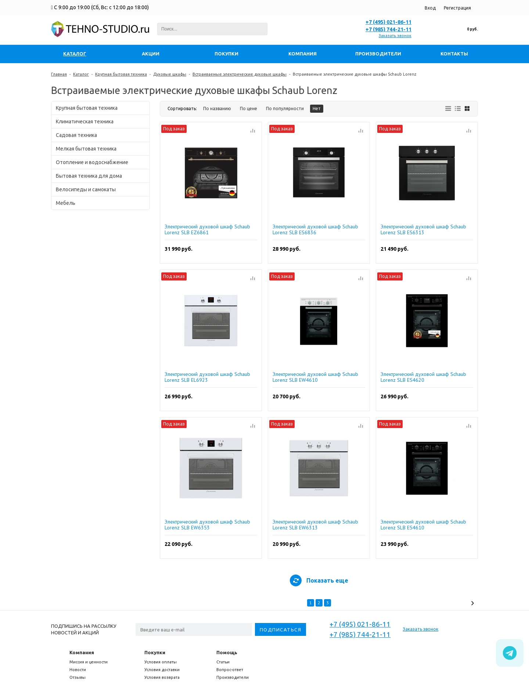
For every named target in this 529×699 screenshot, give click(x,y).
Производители (232, 677)
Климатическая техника (85, 121)
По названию (217, 108)
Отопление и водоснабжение (92, 162)
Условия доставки (162, 669)
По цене (248, 108)
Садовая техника (76, 135)
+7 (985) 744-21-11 (388, 29)
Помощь (226, 652)
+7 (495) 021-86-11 (388, 22)
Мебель (65, 203)
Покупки (154, 652)
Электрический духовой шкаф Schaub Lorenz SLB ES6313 (423, 229)
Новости (77, 669)
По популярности (285, 108)
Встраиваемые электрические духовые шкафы (239, 74)
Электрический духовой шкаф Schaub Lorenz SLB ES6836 (315, 229)
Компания (81, 652)
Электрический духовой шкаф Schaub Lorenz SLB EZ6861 (207, 229)
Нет (317, 108)
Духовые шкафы (169, 74)
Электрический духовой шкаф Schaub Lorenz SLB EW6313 (315, 524)
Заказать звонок (395, 35)
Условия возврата (162, 677)
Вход (430, 8)
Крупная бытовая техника (121, 74)
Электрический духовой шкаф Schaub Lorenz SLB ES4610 (423, 524)
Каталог (81, 74)
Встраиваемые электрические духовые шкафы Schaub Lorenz (354, 74)
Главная (59, 74)
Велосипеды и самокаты (86, 189)
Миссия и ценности (88, 662)
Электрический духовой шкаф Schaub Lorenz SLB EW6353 (207, 524)
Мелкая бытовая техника (86, 149)
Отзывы (77, 677)
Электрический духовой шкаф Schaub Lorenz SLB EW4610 (315, 377)
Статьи (223, 662)
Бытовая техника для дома (89, 176)
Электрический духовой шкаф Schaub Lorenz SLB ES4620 (423, 377)
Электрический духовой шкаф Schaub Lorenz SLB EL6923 (207, 377)
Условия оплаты (160, 662)
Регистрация (457, 8)
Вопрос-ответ (229, 669)
